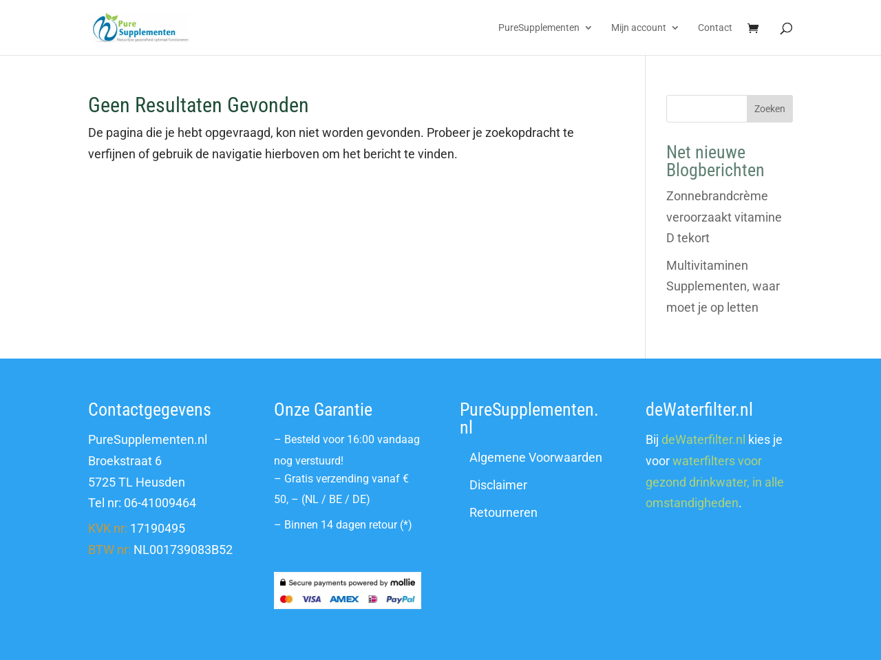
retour (383, 524)
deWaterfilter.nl (703, 439)
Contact (715, 28)
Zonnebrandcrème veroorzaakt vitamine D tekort (724, 217)
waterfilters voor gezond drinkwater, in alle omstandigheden (715, 482)
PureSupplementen (539, 28)
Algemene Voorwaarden (535, 457)
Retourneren (503, 512)
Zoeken (769, 108)
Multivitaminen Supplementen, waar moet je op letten (723, 286)
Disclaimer (498, 485)
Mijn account (638, 28)
